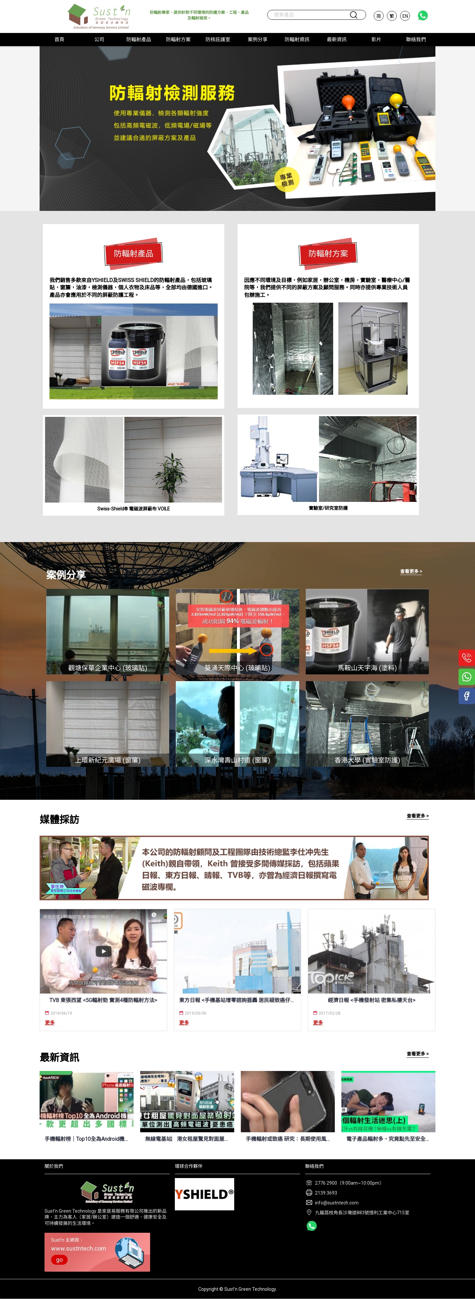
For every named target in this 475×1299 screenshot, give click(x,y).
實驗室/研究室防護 (328, 508)
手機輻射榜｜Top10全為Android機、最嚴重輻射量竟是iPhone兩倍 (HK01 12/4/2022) (87, 1139)
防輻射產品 (133, 253)
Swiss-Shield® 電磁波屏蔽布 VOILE (133, 508)
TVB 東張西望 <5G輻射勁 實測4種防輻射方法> (103, 1000)
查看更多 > (411, 571)
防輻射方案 (328, 253)
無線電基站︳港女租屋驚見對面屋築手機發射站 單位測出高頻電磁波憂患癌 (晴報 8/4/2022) (187, 1139)
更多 (50, 1022)
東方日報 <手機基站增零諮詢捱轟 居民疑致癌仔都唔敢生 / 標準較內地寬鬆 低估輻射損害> (237, 1000)
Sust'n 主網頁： (97, 1251)
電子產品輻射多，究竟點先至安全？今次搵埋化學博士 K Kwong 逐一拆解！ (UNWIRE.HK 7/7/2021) (388, 1139)
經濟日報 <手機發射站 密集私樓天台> (371, 1000)
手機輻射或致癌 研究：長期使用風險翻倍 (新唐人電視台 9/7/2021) (288, 1139)
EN (405, 16)
